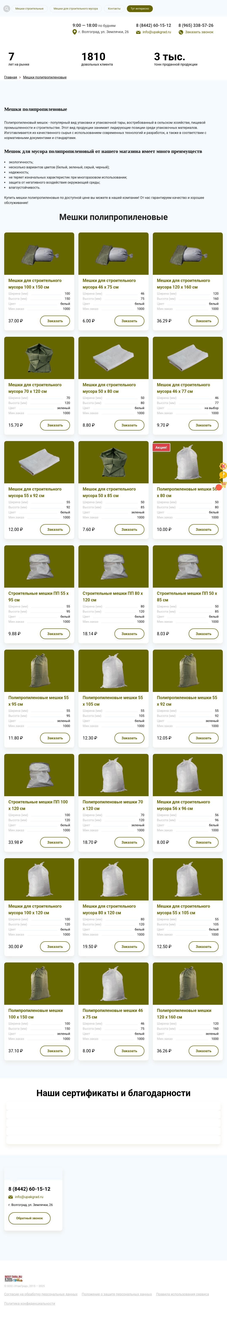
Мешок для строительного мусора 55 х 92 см (35, 492)
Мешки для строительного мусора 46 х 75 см (109, 284)
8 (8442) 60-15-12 (153, 25)
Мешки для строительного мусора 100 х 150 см (35, 284)
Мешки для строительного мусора (76, 8)
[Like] (223, 469)
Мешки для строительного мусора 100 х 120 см (35, 909)
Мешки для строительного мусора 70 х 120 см (35, 388)
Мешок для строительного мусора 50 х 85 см (109, 492)
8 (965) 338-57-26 (196, 25)
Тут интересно (140, 8)
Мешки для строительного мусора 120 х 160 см (183, 284)
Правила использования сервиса (182, 1294)
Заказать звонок (199, 32)
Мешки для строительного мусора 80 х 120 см (109, 909)
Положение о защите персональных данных (117, 1294)
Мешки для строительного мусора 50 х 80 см (109, 388)
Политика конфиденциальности (29, 1304)
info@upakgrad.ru (157, 32)
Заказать (55, 321)
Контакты (114, 8)
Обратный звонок (29, 1218)
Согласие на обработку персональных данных (41, 1294)
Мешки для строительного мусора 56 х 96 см (183, 805)
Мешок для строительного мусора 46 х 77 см (183, 388)
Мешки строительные (29, 8)
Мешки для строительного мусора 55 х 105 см (183, 909)
